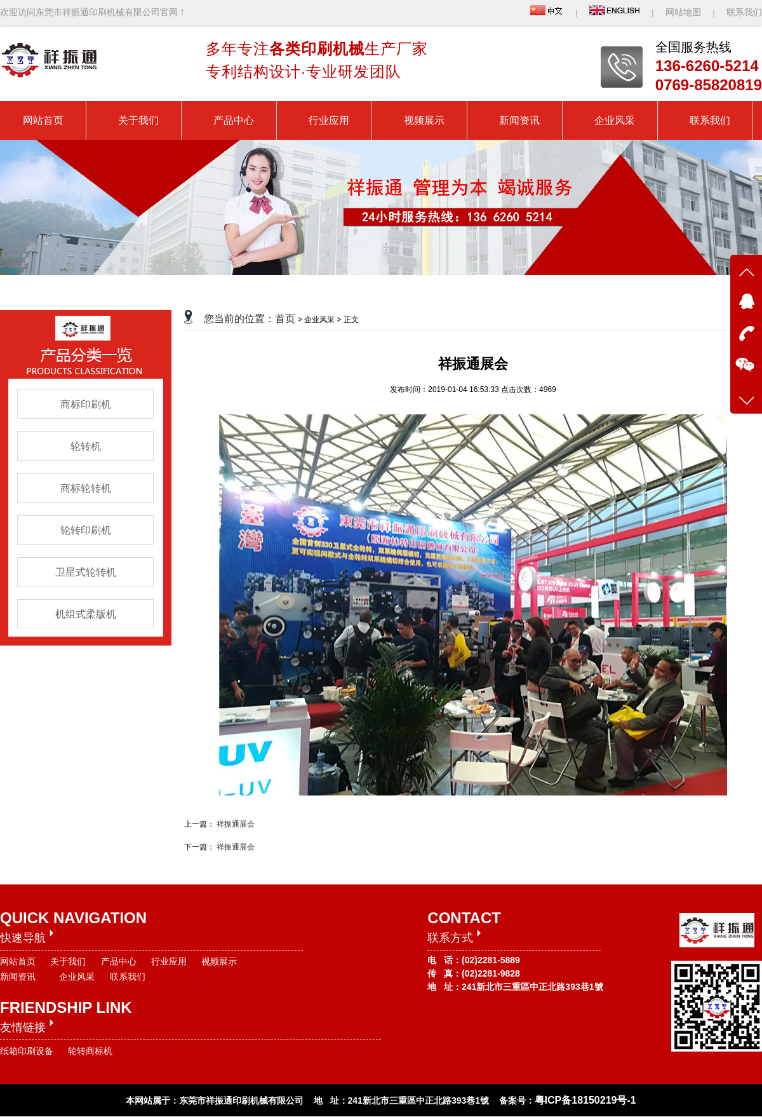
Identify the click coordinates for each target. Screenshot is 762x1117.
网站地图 (684, 12)
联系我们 (744, 12)
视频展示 (219, 961)
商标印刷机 (85, 404)
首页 (285, 318)
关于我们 (68, 961)
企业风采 (77, 976)
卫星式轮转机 (85, 572)
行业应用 (169, 961)
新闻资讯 (18, 976)
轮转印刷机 (85, 530)
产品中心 (119, 961)
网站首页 (18, 961)
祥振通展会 (236, 824)
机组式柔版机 (85, 614)
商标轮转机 (85, 488)
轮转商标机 (90, 1051)
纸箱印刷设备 (26, 1051)
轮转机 (85, 446)
